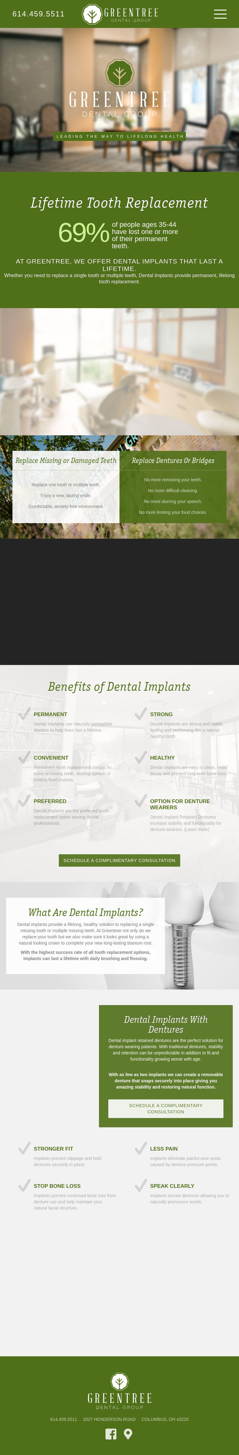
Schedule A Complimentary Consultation (119, 860)
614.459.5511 (38, 14)
